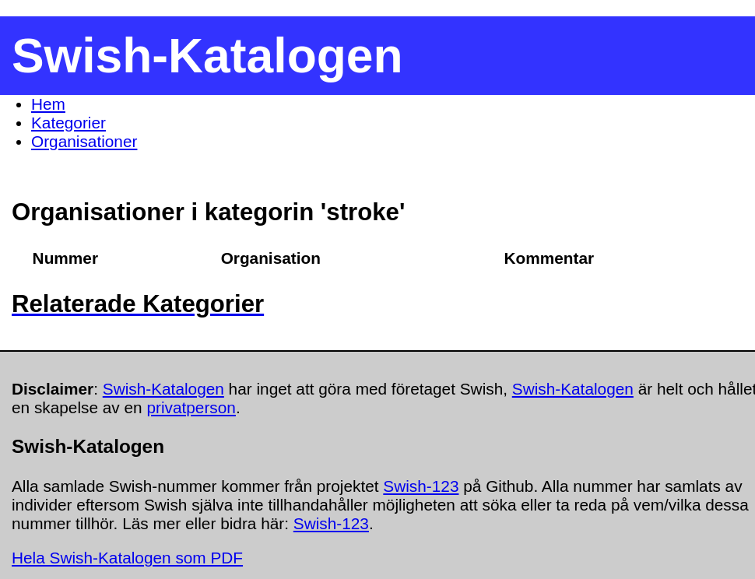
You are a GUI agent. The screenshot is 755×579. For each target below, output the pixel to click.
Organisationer (84, 141)
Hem (48, 104)
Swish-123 (420, 486)
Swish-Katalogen (163, 389)
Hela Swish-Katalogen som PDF (127, 558)
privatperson (190, 407)
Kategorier (68, 123)
